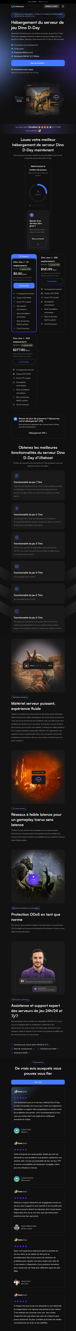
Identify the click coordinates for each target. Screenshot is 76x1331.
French (43, 1)
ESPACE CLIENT (51, 6)
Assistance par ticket (47, 1049)
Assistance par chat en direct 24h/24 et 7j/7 (30, 1045)
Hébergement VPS (38, 433)
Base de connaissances (22, 1049)
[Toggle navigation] (63, 6)
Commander (24, 286)
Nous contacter (32, 1)
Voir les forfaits (38, 63)
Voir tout (38, 1082)
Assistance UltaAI (20, 1053)
